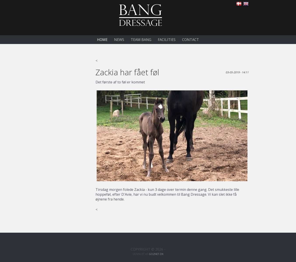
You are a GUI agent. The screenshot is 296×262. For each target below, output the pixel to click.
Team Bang (141, 39)
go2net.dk (156, 254)
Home (102, 39)
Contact (190, 39)
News (119, 39)
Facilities (167, 39)
